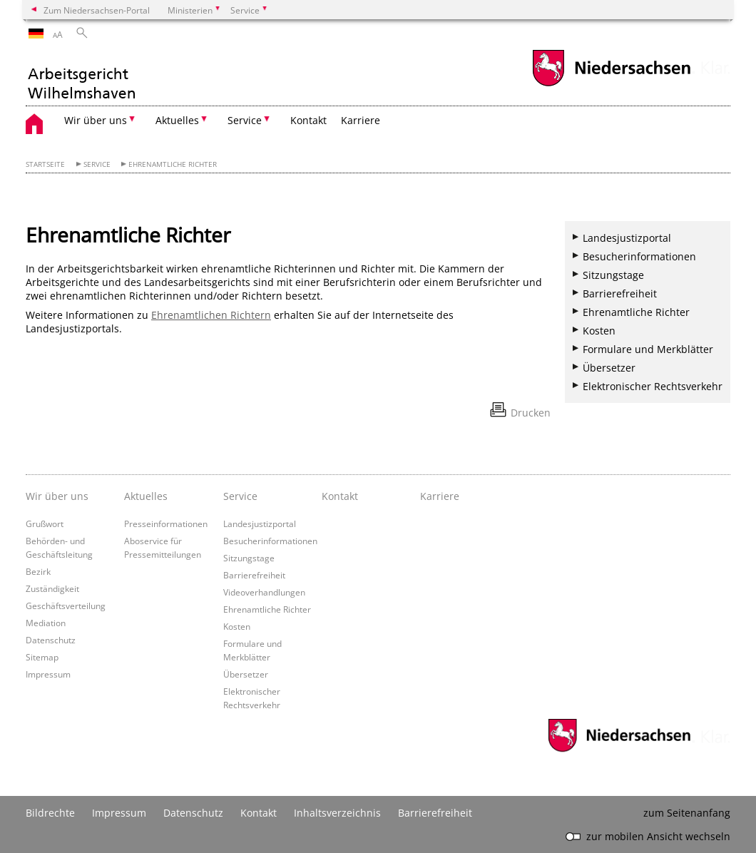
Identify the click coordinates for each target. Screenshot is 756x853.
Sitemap (42, 657)
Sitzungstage (613, 275)
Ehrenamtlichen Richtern (211, 315)
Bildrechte (50, 812)
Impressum (48, 674)
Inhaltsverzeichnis (337, 812)
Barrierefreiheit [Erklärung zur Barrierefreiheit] (435, 812)
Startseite (45, 164)
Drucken (531, 412)
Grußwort (44, 523)
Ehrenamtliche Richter (172, 164)
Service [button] (245, 120)
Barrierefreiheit (620, 293)
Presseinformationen (166, 523)
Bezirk (38, 571)
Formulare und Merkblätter (648, 349)
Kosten (599, 330)
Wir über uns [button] (95, 120)
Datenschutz (51, 639)
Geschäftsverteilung (66, 605)
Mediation (46, 622)
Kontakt (308, 120)
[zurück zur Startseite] (81, 76)
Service (97, 164)
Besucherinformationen (639, 256)
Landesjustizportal (627, 238)
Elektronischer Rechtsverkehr (652, 386)
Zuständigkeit (52, 588)
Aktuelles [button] (177, 120)
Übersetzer (609, 367)
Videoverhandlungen (264, 592)
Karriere (360, 120)
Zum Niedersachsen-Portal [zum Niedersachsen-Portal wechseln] (97, 10)
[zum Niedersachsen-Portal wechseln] (611, 84)
